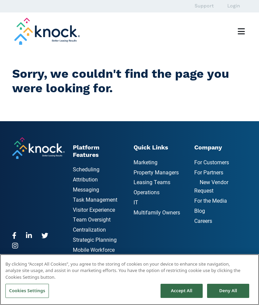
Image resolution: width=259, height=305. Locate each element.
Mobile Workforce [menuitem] (94, 249)
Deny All (228, 290)
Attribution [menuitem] (85, 179)
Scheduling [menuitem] (86, 169)
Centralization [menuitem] (89, 229)
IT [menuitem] (136, 202)
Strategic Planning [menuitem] (95, 239)
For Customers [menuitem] (211, 162)
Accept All (182, 290)
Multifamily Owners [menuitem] (157, 212)
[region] (129, 279)
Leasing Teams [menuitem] (152, 181)
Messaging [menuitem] (86, 189)
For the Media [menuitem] (210, 200)
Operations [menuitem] (147, 192)
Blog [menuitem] (199, 210)
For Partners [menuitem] (208, 172)
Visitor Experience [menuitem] (94, 209)
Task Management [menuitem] (95, 199)
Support (204, 6)
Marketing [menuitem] (145, 162)
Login (233, 6)
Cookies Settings (27, 290)
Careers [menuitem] (203, 220)
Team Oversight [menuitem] (92, 219)
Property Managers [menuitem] (156, 172)
